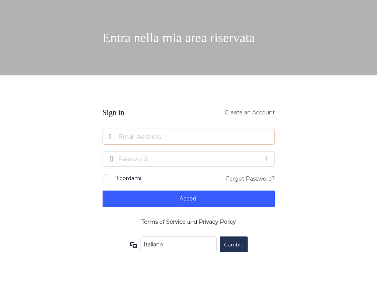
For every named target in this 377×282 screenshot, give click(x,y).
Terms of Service (163, 221)
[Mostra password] (267, 158)
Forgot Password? (250, 178)
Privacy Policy (217, 221)
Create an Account (250, 112)
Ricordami (127, 178)
